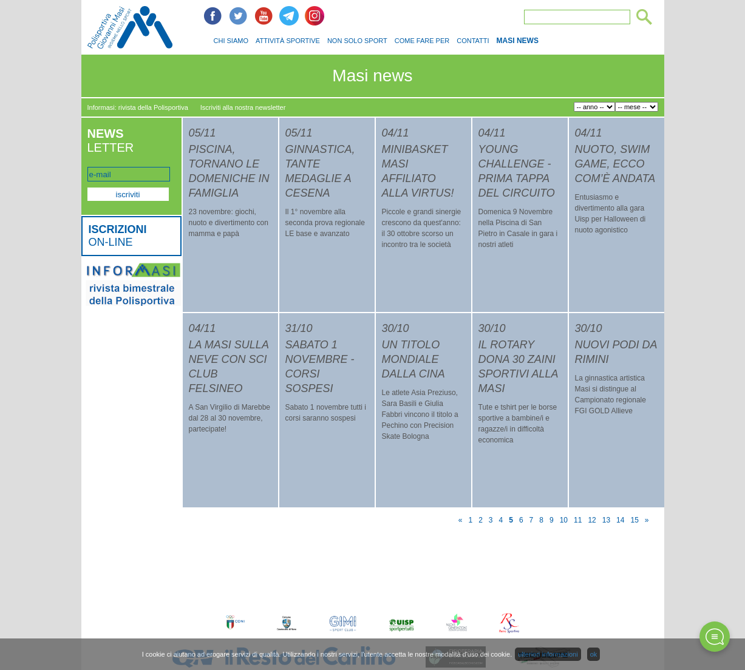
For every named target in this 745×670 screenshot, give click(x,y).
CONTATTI (473, 40)
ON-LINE (118, 235)
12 (592, 520)
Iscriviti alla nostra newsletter (243, 107)
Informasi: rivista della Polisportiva (137, 107)
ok (593, 654)
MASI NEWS (518, 40)
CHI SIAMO (231, 40)
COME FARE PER (422, 40)
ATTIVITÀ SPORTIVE (288, 40)
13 (606, 520)
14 (620, 520)
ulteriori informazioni (547, 654)
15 (634, 520)
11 (578, 520)
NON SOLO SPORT (357, 40)
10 (564, 520)
